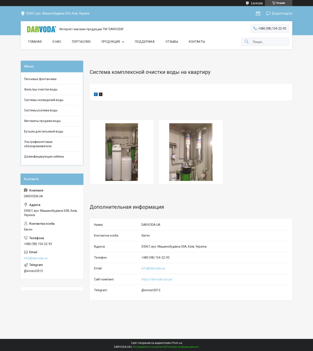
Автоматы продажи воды (42, 121)
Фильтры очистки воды (40, 89)
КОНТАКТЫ (197, 41)
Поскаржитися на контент (148, 346)
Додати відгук (282, 13)
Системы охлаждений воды (43, 100)
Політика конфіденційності (182, 346)
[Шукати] (247, 41)
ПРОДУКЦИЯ (111, 41)
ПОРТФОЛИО (81, 41)
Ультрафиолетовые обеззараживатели (38, 144)
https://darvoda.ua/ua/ (157, 279)
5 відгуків (257, 3)
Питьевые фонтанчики (40, 79)
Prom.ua (177, 343)
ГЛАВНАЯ (35, 41)
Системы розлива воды (40, 110)
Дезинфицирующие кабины (44, 156)
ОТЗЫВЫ (172, 41)
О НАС (56, 41)
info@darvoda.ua (153, 268)
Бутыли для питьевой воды (43, 131)
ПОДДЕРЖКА (145, 41)
